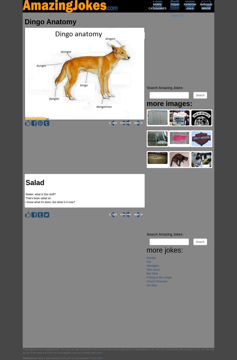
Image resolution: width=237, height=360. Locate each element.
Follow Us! (177, 15)
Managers (153, 265)
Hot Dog (152, 285)
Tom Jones (153, 269)
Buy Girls (152, 273)
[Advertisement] (179, 56)
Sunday (151, 257)
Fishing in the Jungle (159, 277)
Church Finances (157, 281)
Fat (149, 261)
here (99, 358)
